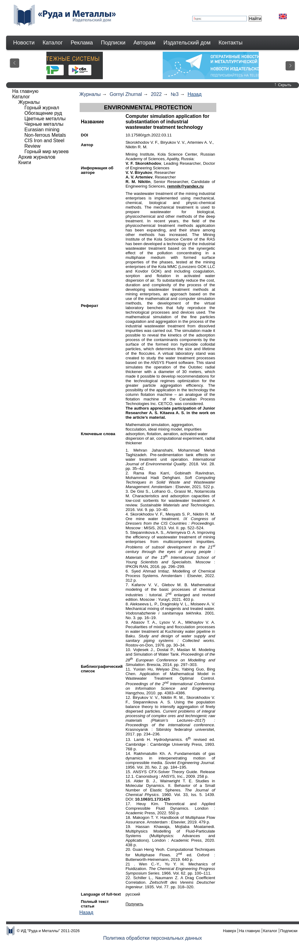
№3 (174, 94)
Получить (134, 904)
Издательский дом (187, 43)
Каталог (52, 43)
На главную (25, 91)
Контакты (230, 43)
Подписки (113, 43)
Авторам (144, 43)
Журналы (90, 94)
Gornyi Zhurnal (126, 94)
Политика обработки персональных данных (152, 938)
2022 (156, 94)
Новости (23, 43)
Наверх (229, 930)
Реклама (82, 43)
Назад (195, 94)
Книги (24, 162)
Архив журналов (37, 157)
